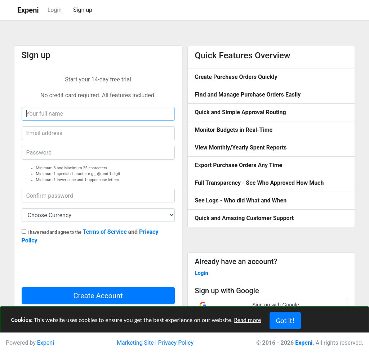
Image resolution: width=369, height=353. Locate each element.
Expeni (45, 342)
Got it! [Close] (285, 320)
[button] (271, 305)
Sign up (82, 9)
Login (55, 9)
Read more (247, 320)
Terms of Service (104, 231)
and (90, 236)
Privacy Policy (176, 342)
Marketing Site (135, 342)
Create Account (98, 295)
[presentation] (76, 268)
